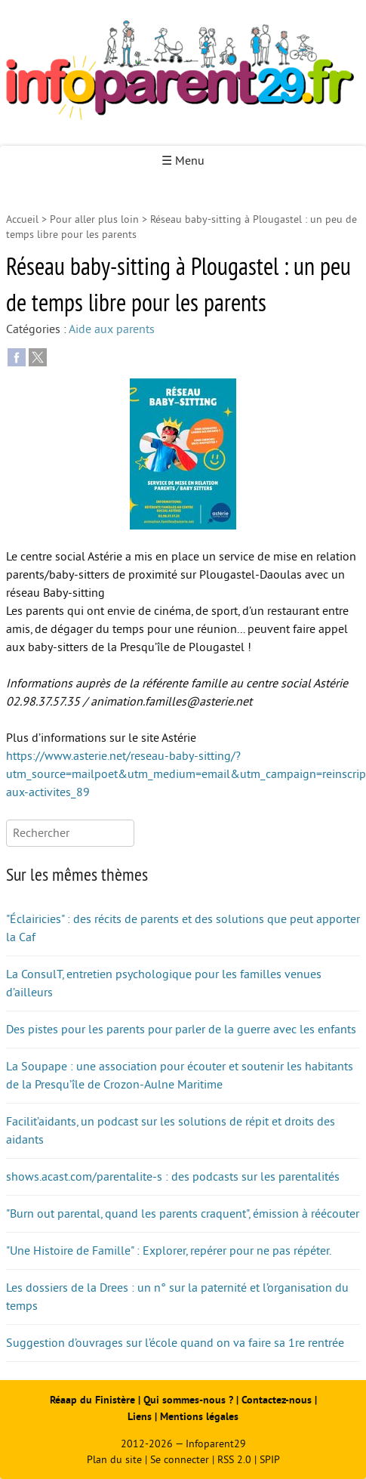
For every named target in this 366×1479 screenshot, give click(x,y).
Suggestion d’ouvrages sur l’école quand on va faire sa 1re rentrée (175, 1343)
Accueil (22, 219)
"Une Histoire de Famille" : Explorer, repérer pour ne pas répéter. (168, 1251)
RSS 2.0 (234, 1459)
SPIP (270, 1459)
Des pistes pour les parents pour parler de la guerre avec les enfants (181, 1029)
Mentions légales (199, 1416)
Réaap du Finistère (92, 1400)
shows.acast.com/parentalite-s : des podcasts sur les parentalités (173, 1177)
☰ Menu (183, 161)
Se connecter (179, 1459)
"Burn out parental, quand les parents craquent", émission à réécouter (182, 1214)
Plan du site (114, 1459)
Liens (140, 1416)
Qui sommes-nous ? (189, 1400)
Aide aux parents (112, 329)
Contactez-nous (276, 1400)
